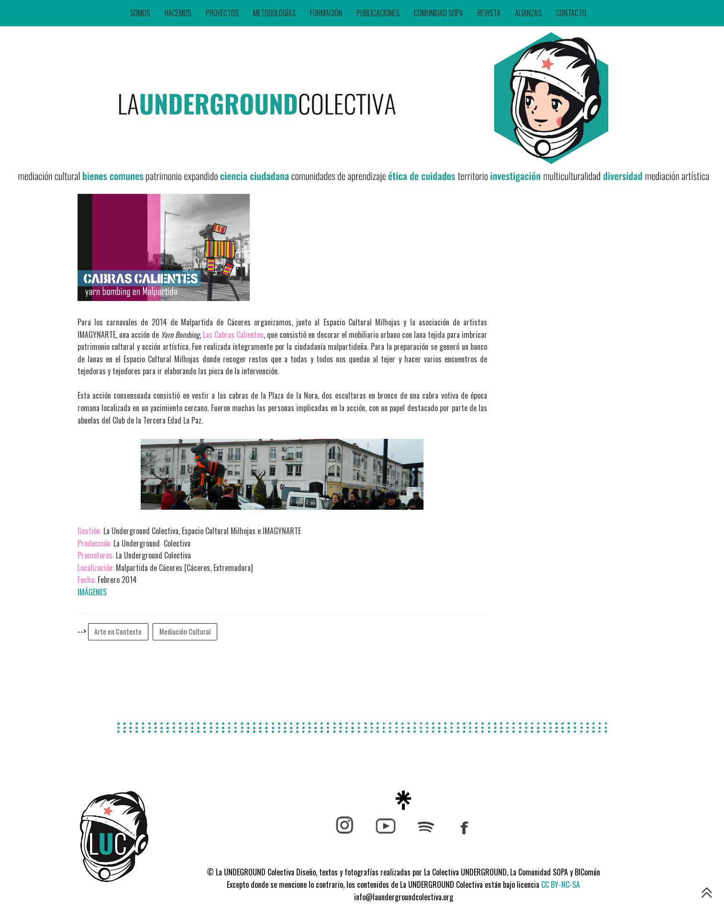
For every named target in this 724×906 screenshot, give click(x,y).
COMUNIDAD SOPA (438, 13)
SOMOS (140, 13)
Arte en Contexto (118, 631)
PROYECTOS (222, 13)
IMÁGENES (92, 592)
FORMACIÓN (326, 13)
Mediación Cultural (185, 631)
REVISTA (489, 13)
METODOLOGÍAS (274, 13)
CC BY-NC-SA (560, 884)
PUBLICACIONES (378, 13)
